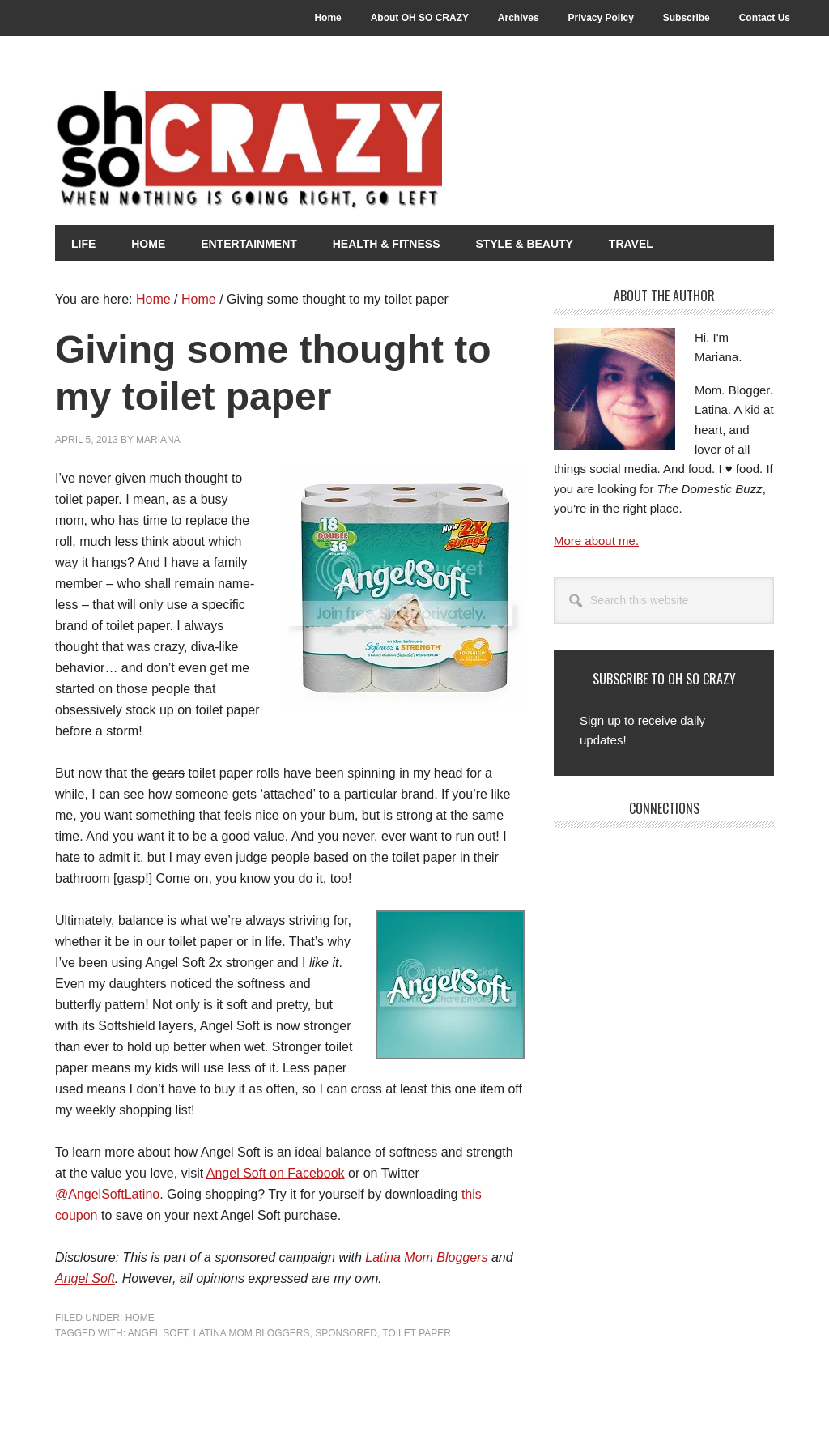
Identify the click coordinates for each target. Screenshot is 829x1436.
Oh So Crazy (338, 151)
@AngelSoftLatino (107, 1194)
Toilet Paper (416, 1333)
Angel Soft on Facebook (275, 1173)
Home (140, 1317)
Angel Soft (85, 1278)
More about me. (596, 541)
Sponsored (346, 1333)
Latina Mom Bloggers (426, 1257)
